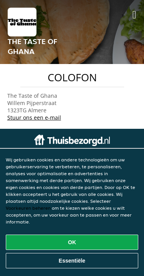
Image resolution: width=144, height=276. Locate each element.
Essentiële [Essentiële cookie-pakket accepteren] (72, 261)
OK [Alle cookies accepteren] (72, 242)
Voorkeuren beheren (28, 208)
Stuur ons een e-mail (34, 117)
